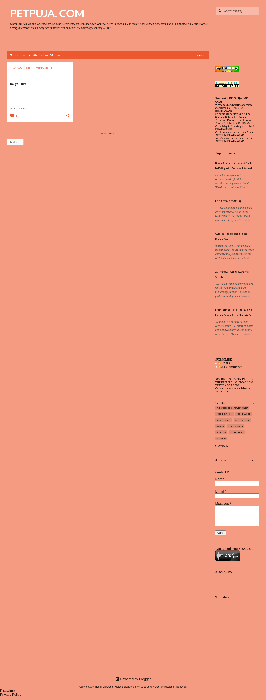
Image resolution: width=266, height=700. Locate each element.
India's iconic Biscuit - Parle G (232, 138)
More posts (108, 134)
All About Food (242, 420)
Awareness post (235, 426)
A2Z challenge (243, 414)
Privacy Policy (10, 694)
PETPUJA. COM (47, 13)
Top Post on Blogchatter (122, 42)
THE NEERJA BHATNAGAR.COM (234, 382)
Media (60, 42)
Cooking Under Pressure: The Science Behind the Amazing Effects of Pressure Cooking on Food (233, 118)
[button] (68, 115)
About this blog (224, 420)
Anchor (220, 426)
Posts (224, 363)
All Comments (230, 367)
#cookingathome (224, 414)
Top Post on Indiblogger (85, 42)
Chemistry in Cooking (228, 126)
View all (201, 55)
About (27, 42)
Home (13, 42)
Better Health (236, 432)
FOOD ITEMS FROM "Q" (228, 201)
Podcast (44, 42)
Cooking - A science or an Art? (233, 132)
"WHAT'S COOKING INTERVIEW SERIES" (232, 408)
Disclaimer (8, 691)
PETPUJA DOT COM (227, 385)
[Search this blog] (241, 11)
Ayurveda (221, 432)
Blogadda (221, 438)
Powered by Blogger (133, 679)
